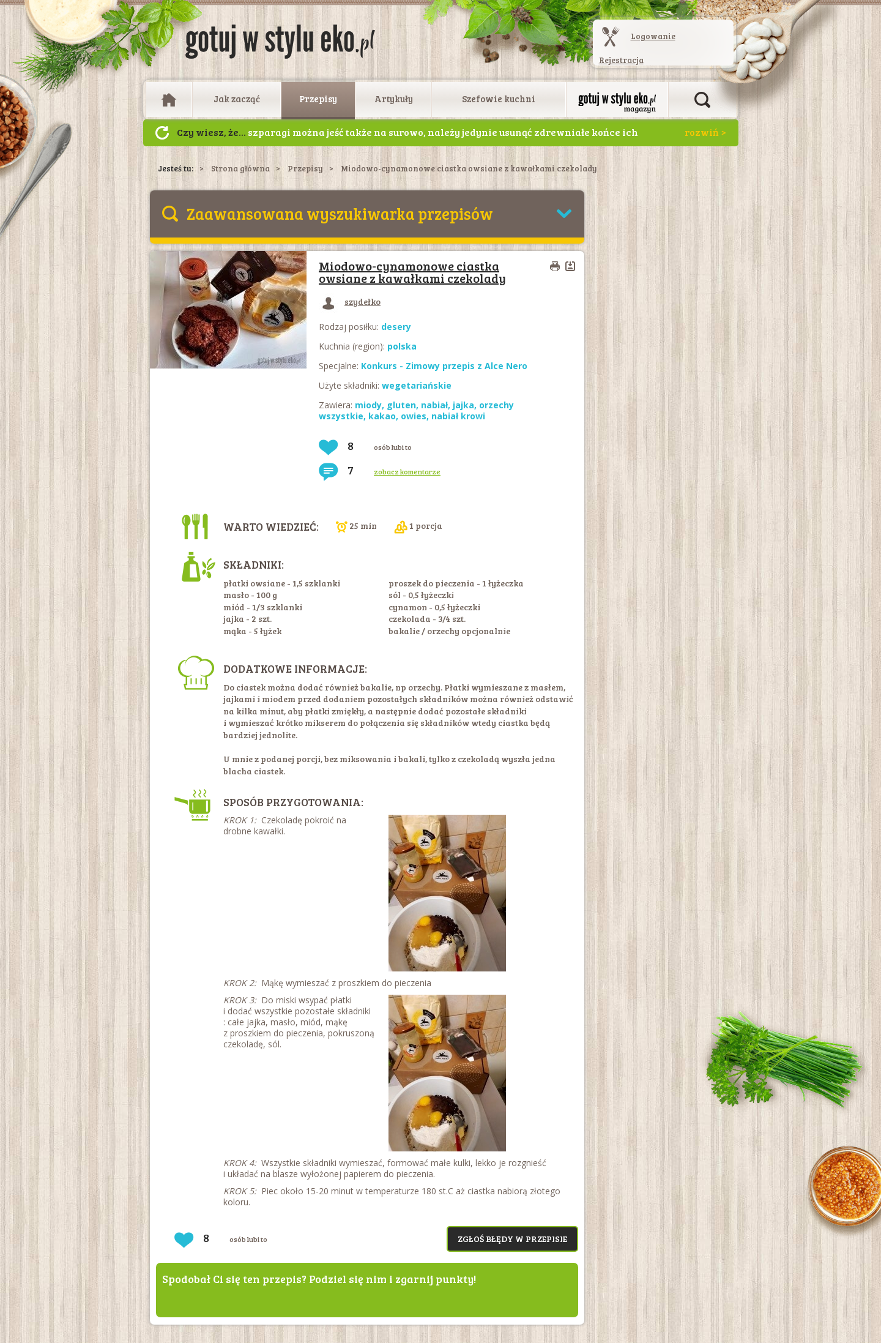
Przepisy (318, 98)
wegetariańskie (417, 385)
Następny (162, 133)
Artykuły (393, 98)
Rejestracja (621, 59)
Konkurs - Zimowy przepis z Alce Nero (444, 366)
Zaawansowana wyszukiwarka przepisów (340, 213)
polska (402, 346)
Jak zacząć (237, 98)
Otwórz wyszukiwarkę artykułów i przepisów (702, 100)
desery (396, 326)
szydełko (350, 301)
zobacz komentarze (407, 471)
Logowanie (653, 36)
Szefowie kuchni (498, 98)
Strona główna (240, 168)
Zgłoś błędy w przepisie (512, 1238)
